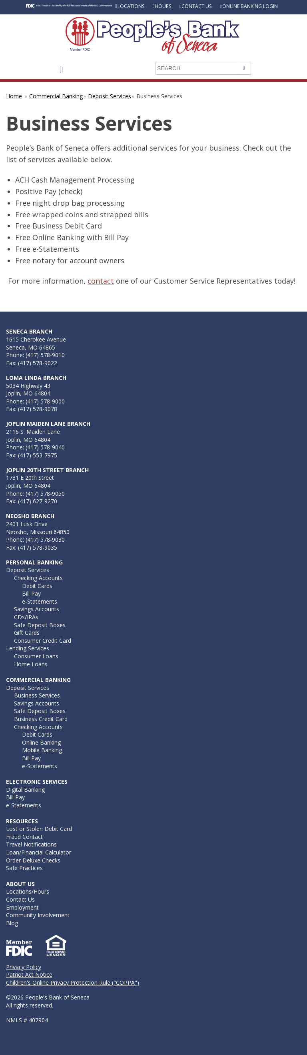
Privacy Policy (23, 967)
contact (101, 281)
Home (14, 96)
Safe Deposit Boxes (40, 625)
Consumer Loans (36, 656)
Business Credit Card (41, 719)
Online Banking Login (250, 6)
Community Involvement (38, 915)
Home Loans (31, 664)
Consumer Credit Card (42, 640)
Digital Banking (25, 789)
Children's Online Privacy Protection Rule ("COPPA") (72, 982)
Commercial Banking (56, 96)
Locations (131, 6)
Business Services (37, 695)
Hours (163, 6)
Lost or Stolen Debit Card (39, 828)
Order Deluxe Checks (33, 860)
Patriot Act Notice (29, 974)
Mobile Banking (42, 750)
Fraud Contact (24, 836)
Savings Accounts (36, 609)
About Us (20, 884)
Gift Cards (27, 632)
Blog (12, 923)
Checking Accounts (38, 578)
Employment (22, 907)
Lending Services (27, 648)
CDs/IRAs (26, 617)
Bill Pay (31, 593)
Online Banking (41, 742)
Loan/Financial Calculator (38, 852)
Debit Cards (37, 586)
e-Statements (39, 601)
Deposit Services (109, 96)
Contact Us (196, 6)
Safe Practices (24, 868)
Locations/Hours (27, 891)
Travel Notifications (31, 844)
